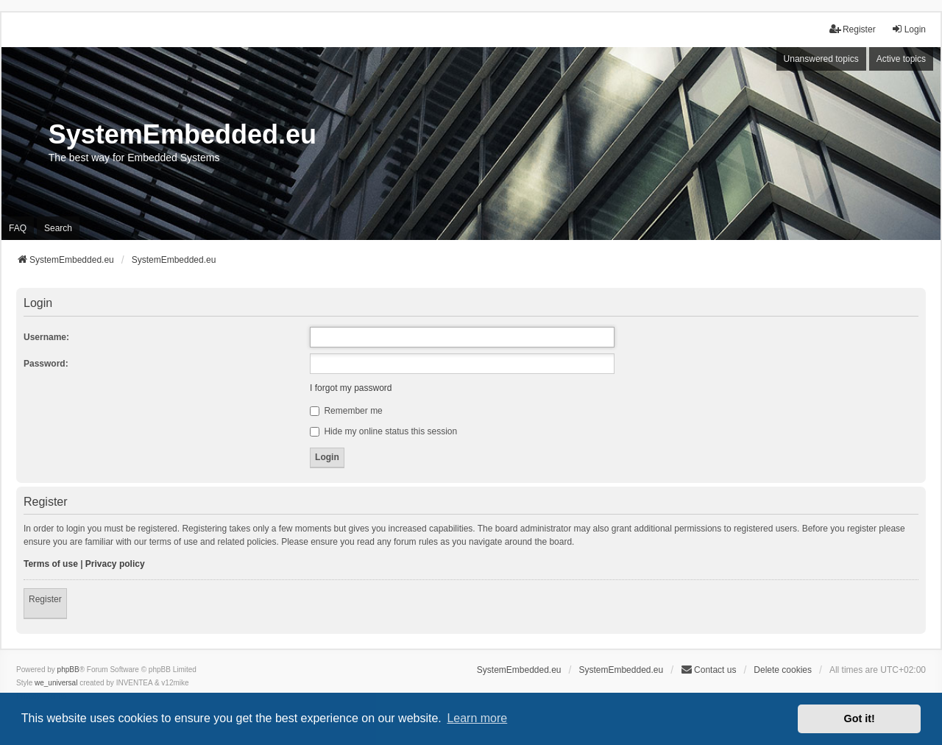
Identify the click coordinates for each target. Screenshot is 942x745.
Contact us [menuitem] (708, 669)
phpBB (68, 669)
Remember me (346, 411)
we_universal (56, 683)
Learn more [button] (477, 718)
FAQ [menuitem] (17, 228)
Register (45, 599)
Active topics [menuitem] (901, 59)
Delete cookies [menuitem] (783, 670)
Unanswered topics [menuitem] (821, 59)
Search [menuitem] (58, 228)
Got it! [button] (859, 718)
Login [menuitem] (908, 29)
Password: (46, 364)
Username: (46, 337)
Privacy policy (115, 564)
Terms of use (51, 564)
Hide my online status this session (383, 431)
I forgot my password (351, 388)
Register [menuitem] (852, 29)
